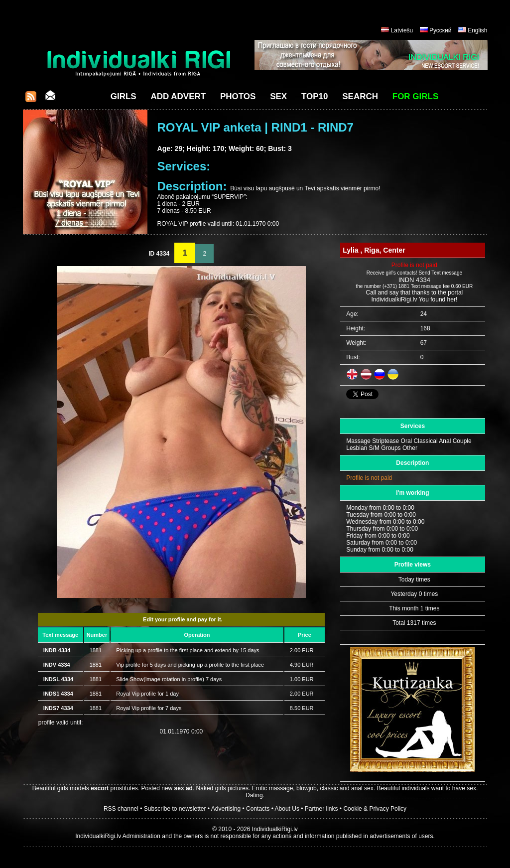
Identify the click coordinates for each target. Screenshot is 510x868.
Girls (123, 96)
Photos (237, 96)
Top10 (314, 96)
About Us (287, 808)
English (477, 30)
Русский (440, 30)
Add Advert (178, 96)
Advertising (226, 808)
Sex (278, 96)
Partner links (321, 808)
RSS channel (121, 808)
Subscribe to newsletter (175, 808)
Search (360, 96)
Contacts (257, 808)
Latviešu (402, 30)
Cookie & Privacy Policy (374, 808)
